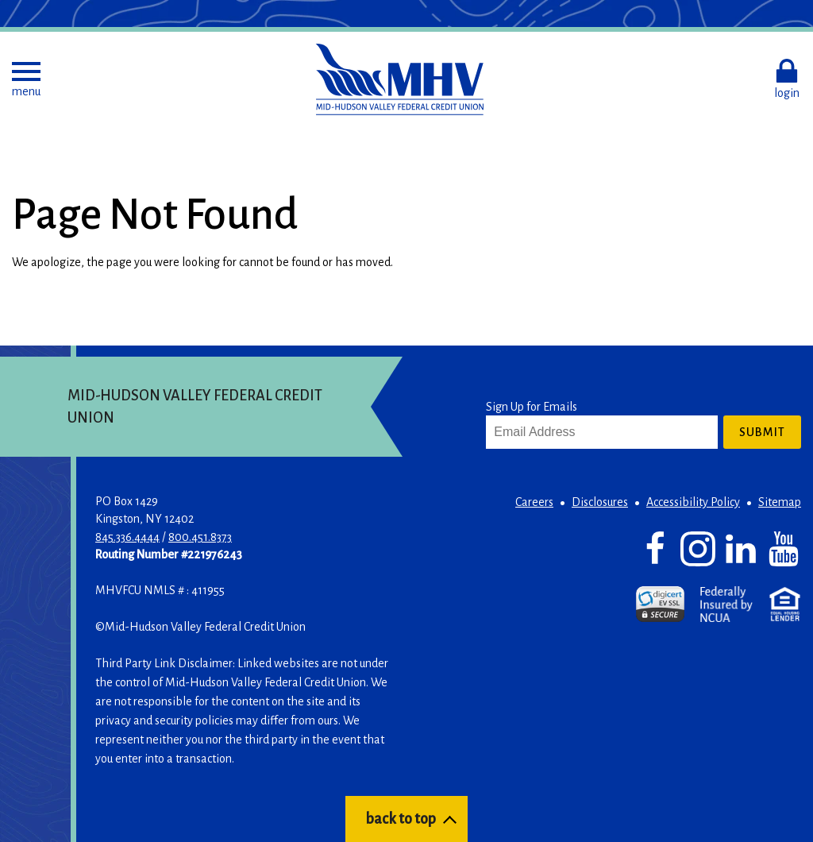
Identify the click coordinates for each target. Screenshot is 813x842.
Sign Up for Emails (531, 406)
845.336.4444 (127, 537)
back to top (400, 819)
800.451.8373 (200, 537)
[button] (26, 79)
